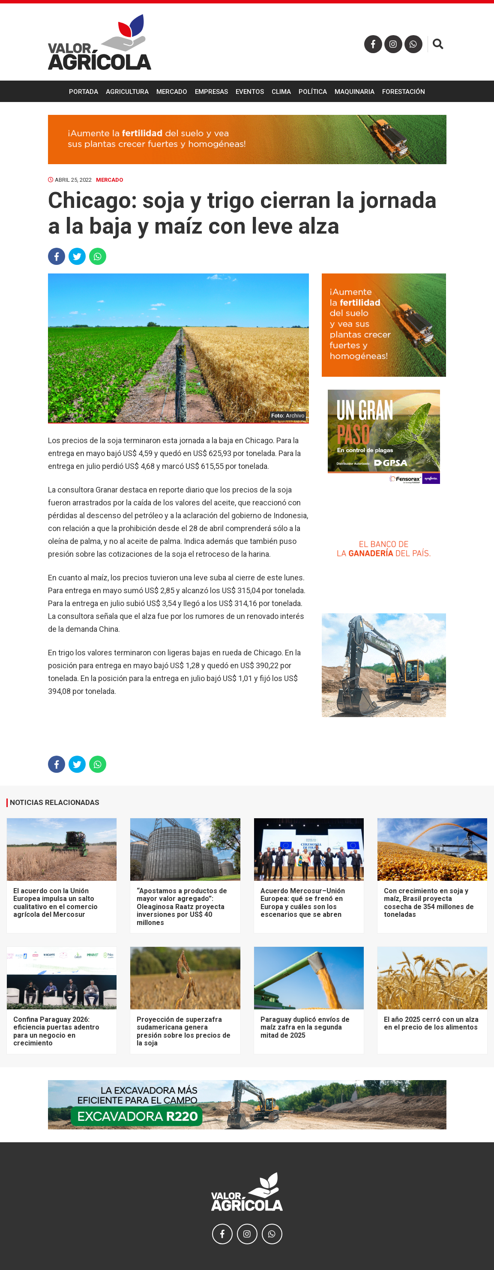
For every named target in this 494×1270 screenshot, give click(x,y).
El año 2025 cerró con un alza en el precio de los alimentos (431, 1023)
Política (313, 92)
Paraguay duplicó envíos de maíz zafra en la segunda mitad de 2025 (305, 1027)
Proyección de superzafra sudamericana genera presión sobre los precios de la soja (184, 1031)
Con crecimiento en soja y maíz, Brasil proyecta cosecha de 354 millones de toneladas (429, 903)
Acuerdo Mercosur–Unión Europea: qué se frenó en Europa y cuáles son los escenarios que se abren (302, 903)
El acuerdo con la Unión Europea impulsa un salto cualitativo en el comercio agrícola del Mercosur (55, 903)
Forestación (403, 92)
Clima (281, 92)
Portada (83, 92)
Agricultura (127, 92)
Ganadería (247, 114)
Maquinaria (354, 92)
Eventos (250, 92)
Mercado (171, 92)
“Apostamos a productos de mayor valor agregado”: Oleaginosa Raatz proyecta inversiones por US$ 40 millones (182, 907)
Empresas (211, 92)
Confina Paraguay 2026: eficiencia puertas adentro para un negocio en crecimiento (56, 1031)
